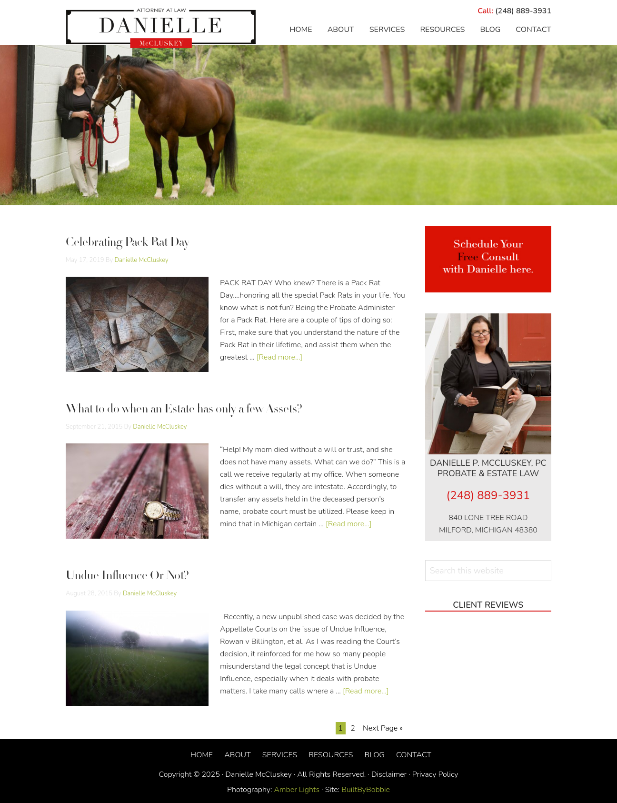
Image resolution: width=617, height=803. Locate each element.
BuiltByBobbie (364, 789)
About (237, 755)
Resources (330, 755)
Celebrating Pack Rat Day (127, 243)
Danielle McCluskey (161, 28)
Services (280, 755)
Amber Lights (297, 789)
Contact (413, 755)
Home (201, 755)
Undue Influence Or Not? (127, 576)
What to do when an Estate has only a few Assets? (184, 409)
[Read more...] (280, 357)
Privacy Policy (435, 774)
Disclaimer (389, 774)
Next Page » (383, 728)
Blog (374, 755)
